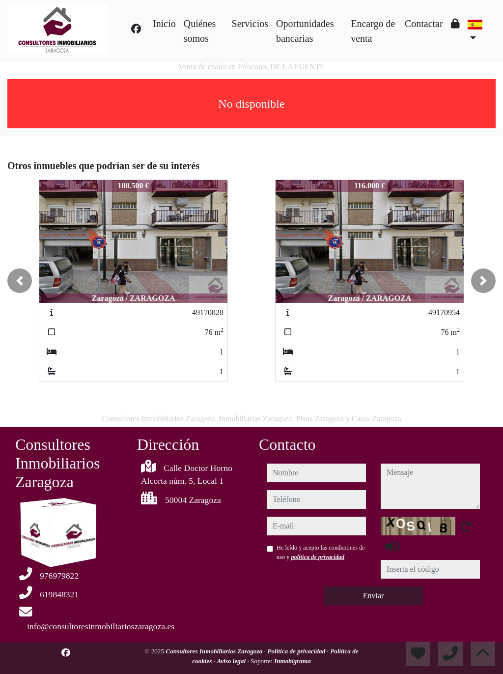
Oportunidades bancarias (305, 31)
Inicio (164, 23)
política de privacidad (317, 557)
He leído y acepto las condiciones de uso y (321, 552)
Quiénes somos (200, 31)
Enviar (373, 595)
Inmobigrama (292, 661)
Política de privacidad (297, 651)
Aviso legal (232, 661)
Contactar (424, 23)
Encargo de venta (373, 31)
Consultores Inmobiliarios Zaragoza (215, 651)
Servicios (250, 23)
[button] (19, 280)
